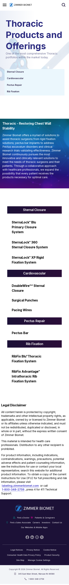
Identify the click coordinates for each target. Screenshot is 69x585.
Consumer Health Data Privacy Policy (24, 555)
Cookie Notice (49, 550)
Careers (36, 522)
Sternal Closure (15, 71)
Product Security (51, 555)
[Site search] (63, 5)
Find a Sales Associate (20, 522)
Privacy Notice (33, 550)
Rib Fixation (13, 91)
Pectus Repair (14, 85)
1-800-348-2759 (13, 489)
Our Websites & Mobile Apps (34, 527)
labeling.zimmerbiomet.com (20, 485)
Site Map (20, 560)
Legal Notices (16, 550)
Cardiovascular (15, 78)
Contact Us (57, 522)
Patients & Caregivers (45, 518)
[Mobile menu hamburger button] (5, 5)
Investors (46, 522)
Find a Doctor (23, 518)
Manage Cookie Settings (39, 560)
